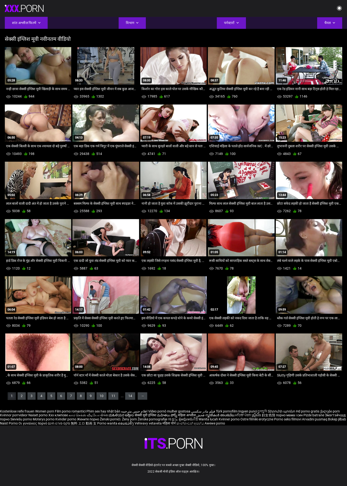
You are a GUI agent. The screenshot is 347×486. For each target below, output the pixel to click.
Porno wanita (107, 423)
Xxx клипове (58, 415)
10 (101, 396)
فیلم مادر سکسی (203, 411)
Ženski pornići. (111, 419)
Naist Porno (9, 423)
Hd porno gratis (307, 411)
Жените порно (88, 419)
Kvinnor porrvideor (14, 415)
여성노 (173, 419)
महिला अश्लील (187, 415)
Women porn (45, 411)
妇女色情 (269, 415)
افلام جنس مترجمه (134, 411)
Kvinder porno (66, 419)
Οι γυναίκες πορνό (33, 423)
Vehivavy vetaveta (148, 423)
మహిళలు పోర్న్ (167, 415)
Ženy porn (130, 419)
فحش (200, 415)
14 (130, 396)
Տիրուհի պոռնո (282, 411)
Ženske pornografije (153, 419)
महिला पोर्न (169, 423)
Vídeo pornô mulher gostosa (169, 411)
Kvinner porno (229, 419)
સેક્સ (104, 415)
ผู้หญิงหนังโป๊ (189, 419)
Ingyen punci (247, 411)
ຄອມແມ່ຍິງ (126, 423)
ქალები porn (330, 411)
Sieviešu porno (21, 419)
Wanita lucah (209, 419)
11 (113, 396)
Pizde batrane (313, 415)
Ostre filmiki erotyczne (256, 419)
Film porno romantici (70, 411)
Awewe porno (215, 423)
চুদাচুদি (262, 411)
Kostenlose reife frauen (17, 411)
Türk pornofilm (227, 411)
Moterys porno (44, 419)
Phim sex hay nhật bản (103, 411)
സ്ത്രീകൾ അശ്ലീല (220, 415)
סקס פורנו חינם (59, 423)
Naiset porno (38, 415)
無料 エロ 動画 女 (83, 423)
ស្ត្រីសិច (257, 415)
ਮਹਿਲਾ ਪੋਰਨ (243, 415)
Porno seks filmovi (287, 419)
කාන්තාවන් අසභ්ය (190, 423)
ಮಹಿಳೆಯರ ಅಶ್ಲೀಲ (122, 415)
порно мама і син (289, 415)
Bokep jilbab (337, 419)
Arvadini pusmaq (315, 419)
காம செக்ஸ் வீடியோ (84, 415)
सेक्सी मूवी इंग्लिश (145, 415)
